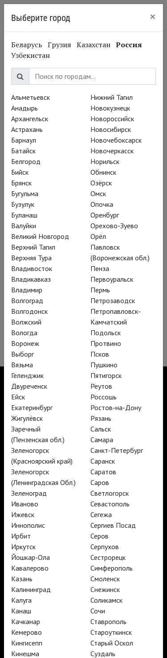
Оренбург (104, 214)
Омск (98, 193)
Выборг (22, 354)
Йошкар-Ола (30, 557)
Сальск (100, 428)
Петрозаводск (112, 300)
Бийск (20, 172)
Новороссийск (112, 118)
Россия (129, 44)
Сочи (97, 610)
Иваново (24, 503)
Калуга (21, 600)
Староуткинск (111, 632)
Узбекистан (30, 55)
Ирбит (21, 535)
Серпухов (104, 546)
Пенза (99, 268)
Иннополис (28, 525)
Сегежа (101, 514)
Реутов (101, 386)
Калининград (31, 589)
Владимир (26, 289)
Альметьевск (30, 97)
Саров (99, 482)
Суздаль (102, 653)
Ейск (18, 396)
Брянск (21, 182)
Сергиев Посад (113, 525)
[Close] (153, 16)
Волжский (26, 321)
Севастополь (110, 503)
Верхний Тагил (33, 247)
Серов (99, 535)
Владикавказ (31, 279)
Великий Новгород (40, 236)
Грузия (59, 44)
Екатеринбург (32, 407)
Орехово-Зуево (114, 225)
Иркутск (23, 546)
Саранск (102, 460)
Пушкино (104, 364)
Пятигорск (106, 375)
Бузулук (22, 204)
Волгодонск (29, 311)
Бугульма (24, 193)
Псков (99, 354)
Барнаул (23, 140)
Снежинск (105, 589)
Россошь (103, 396)
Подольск (105, 332)
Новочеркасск (112, 150)
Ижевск (22, 514)
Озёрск (101, 182)
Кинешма (25, 653)
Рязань (100, 418)
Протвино (105, 343)
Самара (101, 439)
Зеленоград (29, 493)
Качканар (25, 621)
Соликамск (106, 600)
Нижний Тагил (111, 97)
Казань (22, 578)
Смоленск (105, 578)
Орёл (98, 236)
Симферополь (111, 567)
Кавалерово (30, 567)
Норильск (104, 161)
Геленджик (27, 375)
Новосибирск (110, 129)
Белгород (26, 161)
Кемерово (26, 632)
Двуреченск (29, 386)
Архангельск (29, 118)
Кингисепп (26, 642)
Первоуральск (111, 279)
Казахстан (93, 44)
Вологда (24, 332)
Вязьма (22, 364)
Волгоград (27, 300)
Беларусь (26, 44)
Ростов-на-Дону (115, 407)
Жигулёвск (27, 418)
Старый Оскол (111, 642)
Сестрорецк (108, 557)
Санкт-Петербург (116, 450)
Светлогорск (109, 493)
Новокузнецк (110, 107)
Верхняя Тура (31, 257)
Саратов (103, 471)
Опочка (101, 204)
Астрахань (27, 129)
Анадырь (24, 107)
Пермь (100, 289)
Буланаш (24, 214)
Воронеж (25, 343)
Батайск (23, 150)
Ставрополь (108, 621)
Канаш (21, 610)
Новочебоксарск (116, 140)
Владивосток (31, 268)
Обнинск (103, 172)
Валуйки (23, 225)
